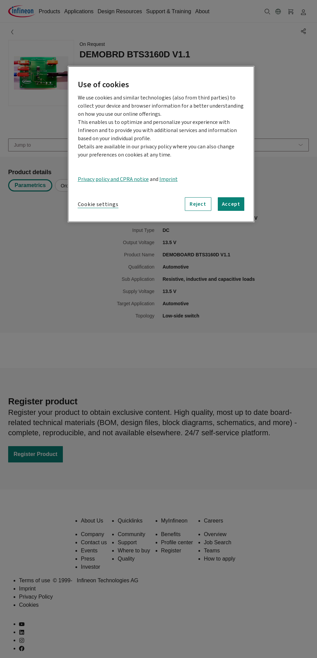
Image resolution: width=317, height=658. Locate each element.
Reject (198, 204)
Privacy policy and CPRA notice (113, 179)
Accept (231, 204)
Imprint (168, 179)
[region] (161, 144)
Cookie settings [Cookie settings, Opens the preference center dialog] (98, 204)
